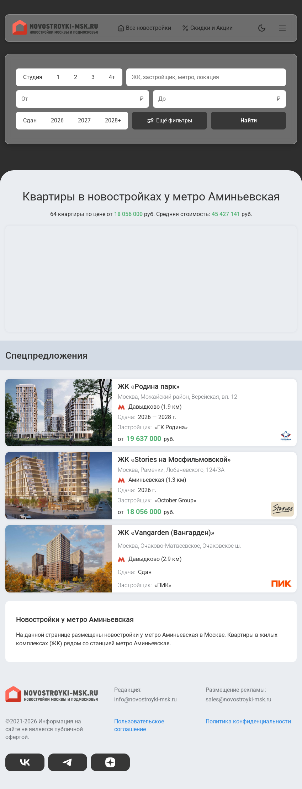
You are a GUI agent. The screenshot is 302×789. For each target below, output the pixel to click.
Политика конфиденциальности (248, 721)
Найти (248, 120)
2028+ (113, 120)
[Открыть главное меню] (281, 28)
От (24, 99)
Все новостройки (144, 28)
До (162, 99)
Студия (32, 77)
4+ (112, 77)
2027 (84, 120)
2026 (57, 120)
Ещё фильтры (169, 120)
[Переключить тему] (260, 28)
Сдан (30, 120)
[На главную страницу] (55, 32)
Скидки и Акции (207, 28)
